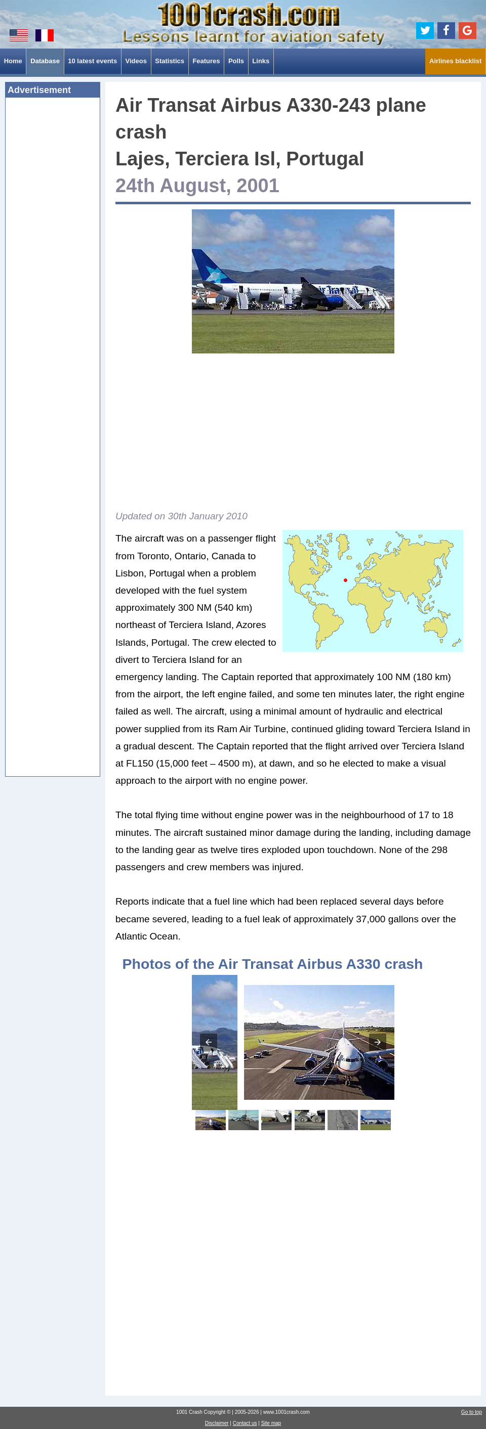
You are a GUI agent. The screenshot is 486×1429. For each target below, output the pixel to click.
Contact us (245, 1423)
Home (13, 61)
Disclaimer (217, 1423)
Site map (271, 1423)
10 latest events (92, 61)
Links (260, 61)
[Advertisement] (53, 260)
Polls (236, 61)
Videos (135, 61)
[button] (208, 1042)
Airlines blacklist (455, 61)
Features (206, 61)
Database (45, 61)
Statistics (169, 61)
